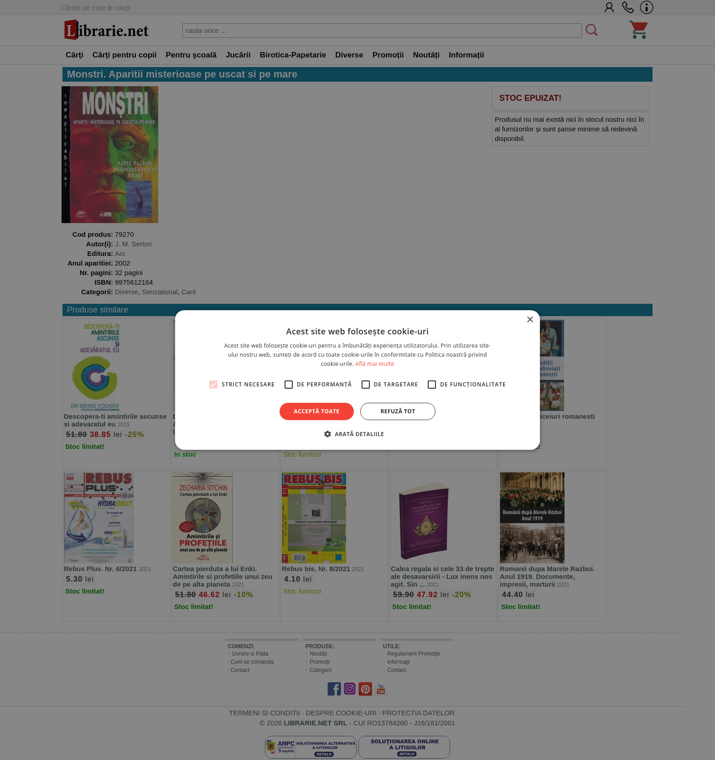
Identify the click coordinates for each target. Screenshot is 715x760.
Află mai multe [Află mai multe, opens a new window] (374, 364)
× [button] (529, 320)
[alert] (357, 380)
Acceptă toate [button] (317, 411)
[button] (357, 433)
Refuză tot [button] (397, 411)
